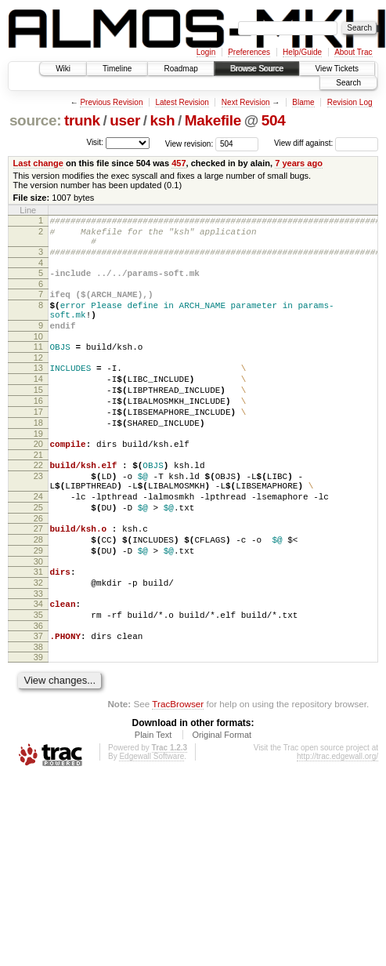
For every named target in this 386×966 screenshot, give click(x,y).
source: (35, 120)
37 (38, 704)
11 (38, 367)
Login (206, 52)
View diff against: (326, 143)
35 (38, 680)
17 (38, 444)
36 (38, 694)
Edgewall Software (151, 827)
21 (38, 494)
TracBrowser (178, 774)
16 (38, 431)
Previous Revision (111, 102)
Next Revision (246, 102)
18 (38, 458)
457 (178, 163)
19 (38, 471)
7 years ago (299, 163)
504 (274, 120)
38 (38, 717)
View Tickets (337, 68)
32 (38, 643)
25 (38, 556)
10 (38, 357)
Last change (38, 163)
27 (38, 580)
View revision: (189, 143)
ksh (162, 120)
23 (38, 518)
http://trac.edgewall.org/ (337, 827)
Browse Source (256, 68)
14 (38, 404)
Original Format (221, 805)
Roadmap (180, 68)
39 (38, 727)
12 (38, 381)
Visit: (94, 142)
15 (38, 418)
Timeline (117, 68)
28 (38, 593)
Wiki (63, 68)
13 (38, 391)
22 (38, 505)
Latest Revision (181, 102)
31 (38, 630)
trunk (82, 120)
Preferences (249, 52)
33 (38, 657)
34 (38, 667)
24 (38, 543)
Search (348, 82)
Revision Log (350, 102)
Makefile (213, 120)
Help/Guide (302, 52)
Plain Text (153, 805)
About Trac (353, 52)
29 (38, 607)
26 (38, 570)
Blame (303, 102)
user (125, 120)
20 (38, 481)
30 (38, 620)
